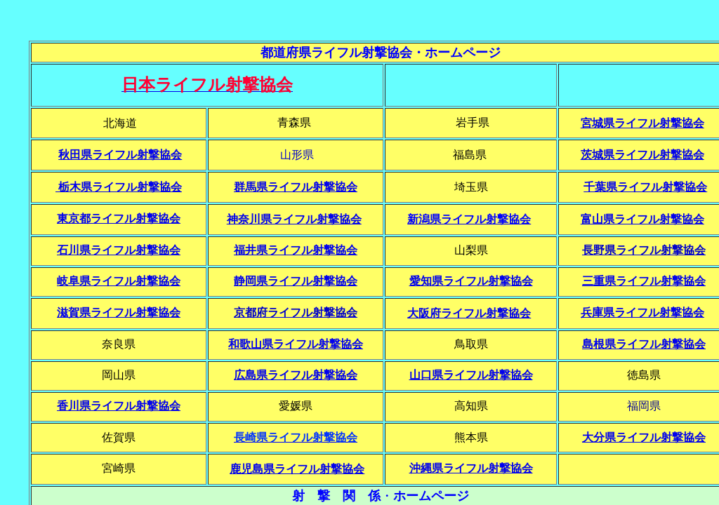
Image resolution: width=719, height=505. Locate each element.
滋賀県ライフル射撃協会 (118, 312)
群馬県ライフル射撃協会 (295, 187)
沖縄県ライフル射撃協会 (471, 468)
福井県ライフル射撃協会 (295, 250)
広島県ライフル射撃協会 (295, 375)
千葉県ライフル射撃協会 (645, 187)
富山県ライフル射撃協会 (642, 219)
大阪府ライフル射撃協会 (469, 313)
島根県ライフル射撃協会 (644, 344)
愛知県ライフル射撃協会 (471, 281)
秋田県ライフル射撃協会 (120, 155)
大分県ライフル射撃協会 (644, 437)
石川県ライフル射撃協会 (118, 250)
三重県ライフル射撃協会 (644, 281)
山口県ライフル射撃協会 (471, 375)
